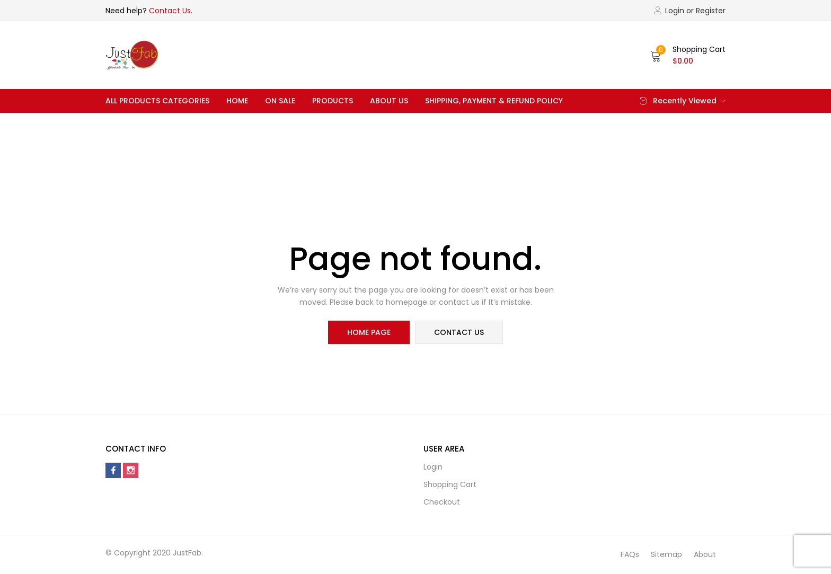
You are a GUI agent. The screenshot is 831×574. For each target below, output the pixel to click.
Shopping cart (449, 484)
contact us (459, 332)
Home (237, 100)
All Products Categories (157, 100)
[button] (688, 55)
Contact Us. (170, 10)
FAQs (630, 554)
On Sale (280, 100)
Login (433, 467)
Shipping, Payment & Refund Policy (494, 100)
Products (332, 100)
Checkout (441, 502)
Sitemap (666, 554)
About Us (389, 100)
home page (369, 332)
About (705, 554)
